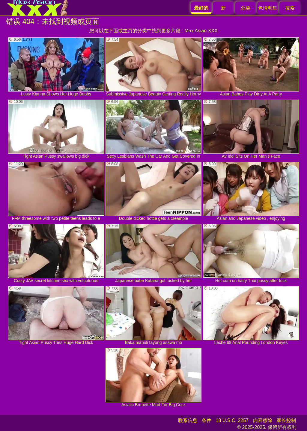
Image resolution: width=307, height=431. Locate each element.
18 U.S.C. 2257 (232, 420)
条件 (206, 420)
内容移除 (262, 420)
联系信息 (187, 420)
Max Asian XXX (201, 30)
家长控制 (286, 420)
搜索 (290, 7)
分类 (245, 7)
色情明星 (267, 7)
